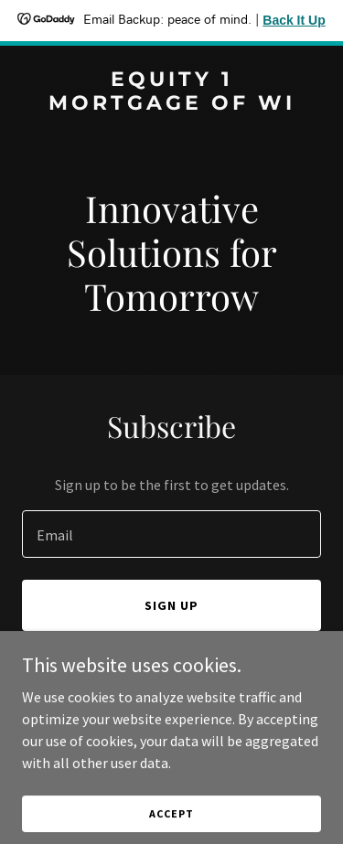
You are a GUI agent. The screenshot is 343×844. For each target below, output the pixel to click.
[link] (171, 104)
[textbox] (171, 534)
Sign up (171, 605)
